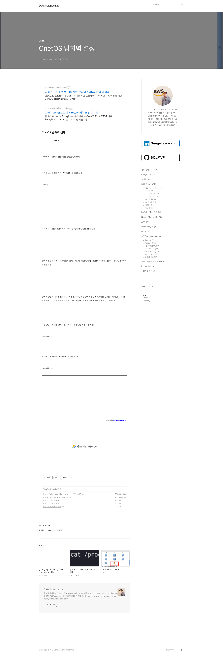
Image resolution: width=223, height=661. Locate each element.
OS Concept (151, 249)
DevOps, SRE (151, 243)
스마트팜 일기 (148, 271)
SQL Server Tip (153, 188)
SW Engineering (151, 236)
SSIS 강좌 (150, 199)
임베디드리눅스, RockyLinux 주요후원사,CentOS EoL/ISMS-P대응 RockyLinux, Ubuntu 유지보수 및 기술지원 (78, 118)
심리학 (145, 179)
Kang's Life (148, 174)
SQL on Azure (151, 194)
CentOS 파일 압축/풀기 (52, 500)
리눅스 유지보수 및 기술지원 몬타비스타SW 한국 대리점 (77, 92)
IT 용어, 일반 (150, 257)
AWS (145, 222)
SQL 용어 (149, 208)
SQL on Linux (151, 196)
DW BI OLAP (150, 254)
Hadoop (149, 240)
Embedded (147, 266)
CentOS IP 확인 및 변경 (52, 507)
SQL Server (148, 184)
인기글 (151, 286)
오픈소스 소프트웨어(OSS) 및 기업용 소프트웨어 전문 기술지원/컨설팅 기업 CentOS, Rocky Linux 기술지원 (83, 97)
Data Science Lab (49, 5)
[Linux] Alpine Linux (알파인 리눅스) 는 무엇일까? (62, 494)
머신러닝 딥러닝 (152, 246)
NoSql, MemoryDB (151, 217)
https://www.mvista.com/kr (56, 108)
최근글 (143, 286)
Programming (151, 251)
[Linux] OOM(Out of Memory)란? (55, 497)
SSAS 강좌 (150, 202)
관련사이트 (170, 650)
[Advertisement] (84, 446)
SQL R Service (151, 191)
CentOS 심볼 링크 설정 (52, 504)
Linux (45, 489)
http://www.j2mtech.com (55, 88)
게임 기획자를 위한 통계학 (153, 261)
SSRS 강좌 (150, 205)
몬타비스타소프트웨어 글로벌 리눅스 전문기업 (71, 112)
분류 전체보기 (149, 169)
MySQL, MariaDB (151, 212)
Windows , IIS (149, 226)
